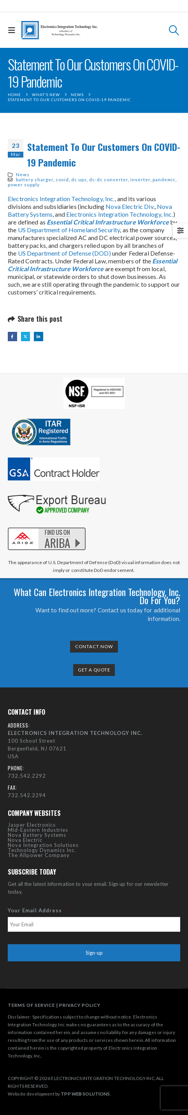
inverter (140, 179)
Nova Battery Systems (37, 835)
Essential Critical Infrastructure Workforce (108, 222)
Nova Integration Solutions (43, 845)
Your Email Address (37, 910)
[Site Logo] (59, 30)
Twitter (25, 336)
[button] (13, 30)
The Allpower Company (39, 855)
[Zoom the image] (47, 526)
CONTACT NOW (94, 646)
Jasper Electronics (32, 825)
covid (62, 179)
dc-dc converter (108, 179)
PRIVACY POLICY (79, 1005)
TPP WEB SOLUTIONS (85, 1093)
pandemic (164, 179)
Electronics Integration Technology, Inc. (61, 198)
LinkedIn (38, 336)
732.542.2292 (27, 776)
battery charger (34, 179)
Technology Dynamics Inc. (42, 850)
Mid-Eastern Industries (38, 830)
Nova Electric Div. (130, 206)
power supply (24, 184)
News (23, 174)
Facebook (12, 336)
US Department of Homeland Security (69, 229)
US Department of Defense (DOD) (64, 253)
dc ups (79, 179)
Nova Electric (25, 840)
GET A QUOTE (94, 669)
